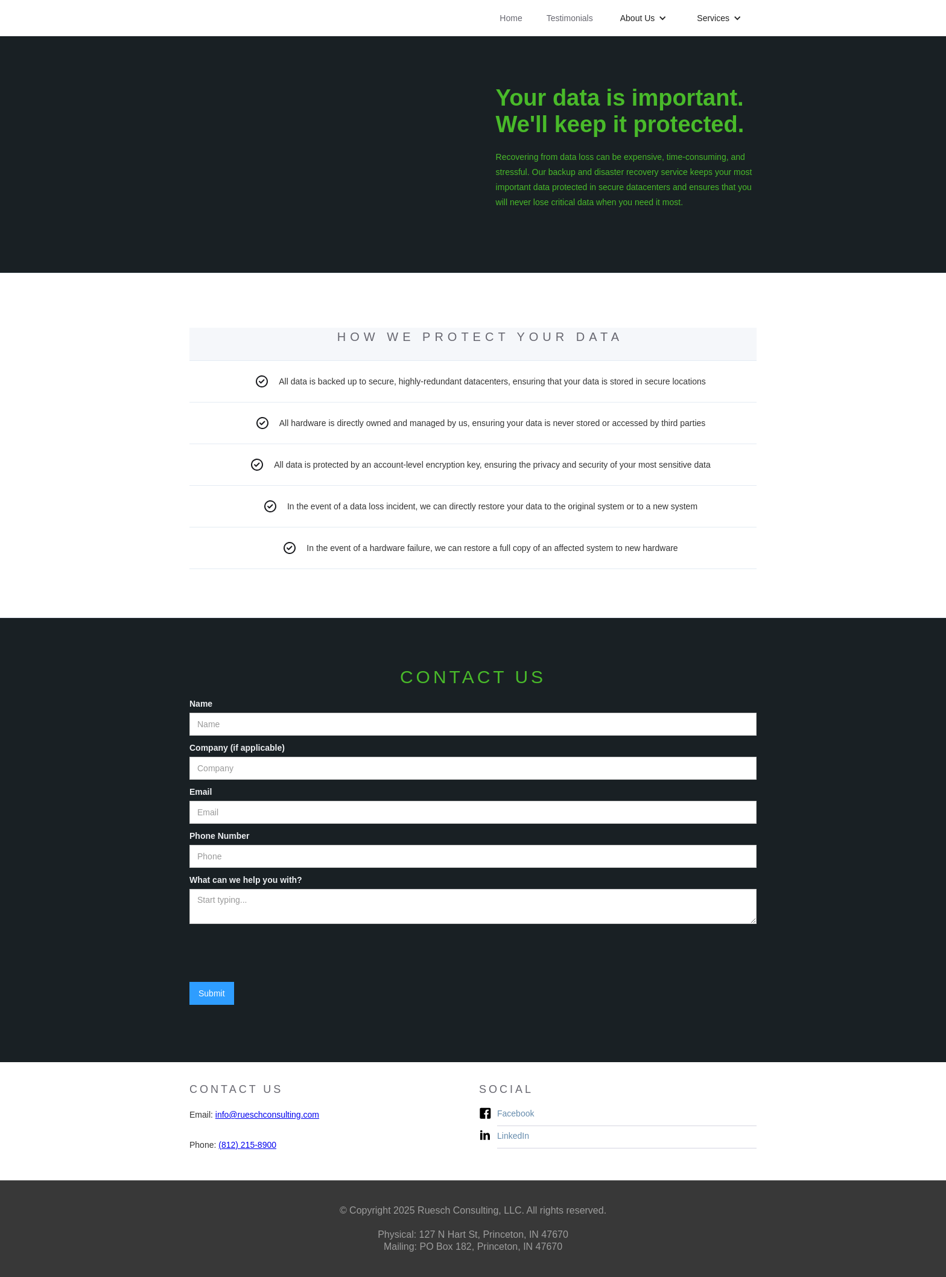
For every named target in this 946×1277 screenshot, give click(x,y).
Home (511, 18)
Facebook (515, 1113)
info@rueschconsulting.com (267, 1114)
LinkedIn (513, 1136)
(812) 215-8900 (247, 1145)
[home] (257, 6)
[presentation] (281, 953)
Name (200, 704)
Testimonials (570, 18)
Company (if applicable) (237, 748)
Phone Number (219, 836)
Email (200, 792)
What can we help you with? (245, 880)
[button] (643, 18)
